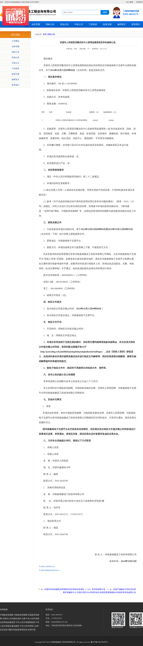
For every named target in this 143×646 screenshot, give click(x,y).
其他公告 (64, 24)
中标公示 (78, 24)
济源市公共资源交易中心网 (14, 619)
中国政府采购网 (6, 615)
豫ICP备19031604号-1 (99, 642)
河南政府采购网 (20, 615)
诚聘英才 (121, 24)
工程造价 (93, 24)
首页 (45, 34)
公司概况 (15, 41)
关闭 (27, 26)
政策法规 (107, 24)
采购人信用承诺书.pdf (48, 566)
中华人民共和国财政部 (25, 622)
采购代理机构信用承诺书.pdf (50, 570)
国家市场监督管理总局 (17, 630)
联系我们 (136, 24)
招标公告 (50, 24)
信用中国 (31, 630)
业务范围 (35, 24)
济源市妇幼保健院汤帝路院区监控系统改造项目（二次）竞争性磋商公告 (74, 589)
